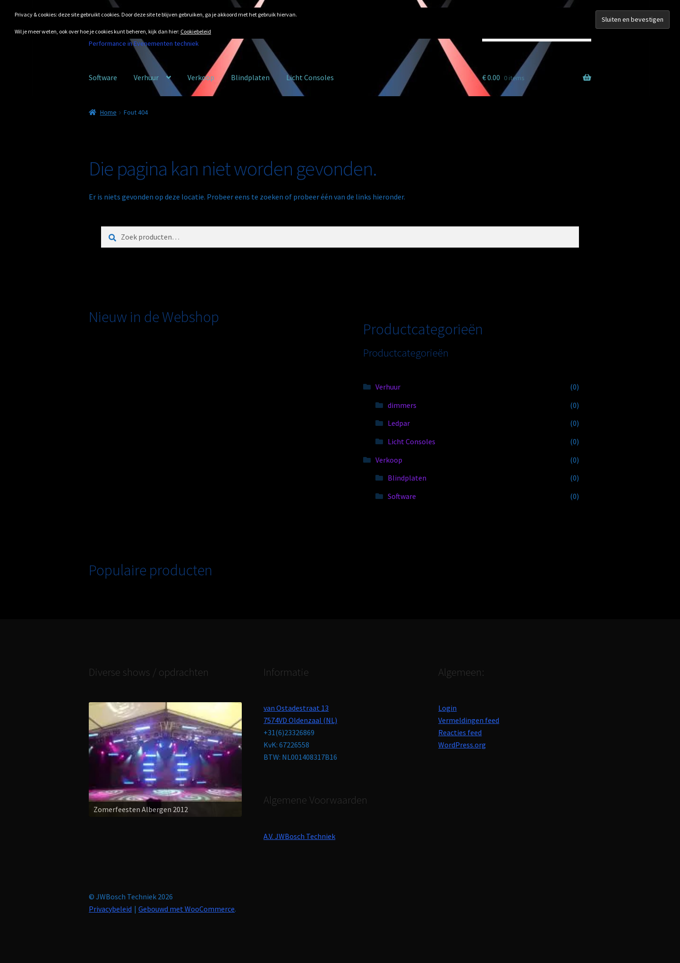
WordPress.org (462, 744)
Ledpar (399, 423)
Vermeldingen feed (468, 720)
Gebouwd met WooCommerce (186, 908)
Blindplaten (250, 77)
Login (447, 708)
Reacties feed (460, 732)
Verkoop (200, 77)
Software (103, 77)
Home (108, 112)
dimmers (402, 405)
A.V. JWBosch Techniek (299, 836)
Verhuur (146, 77)
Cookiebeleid (195, 31)
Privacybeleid (110, 908)
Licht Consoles (310, 77)
